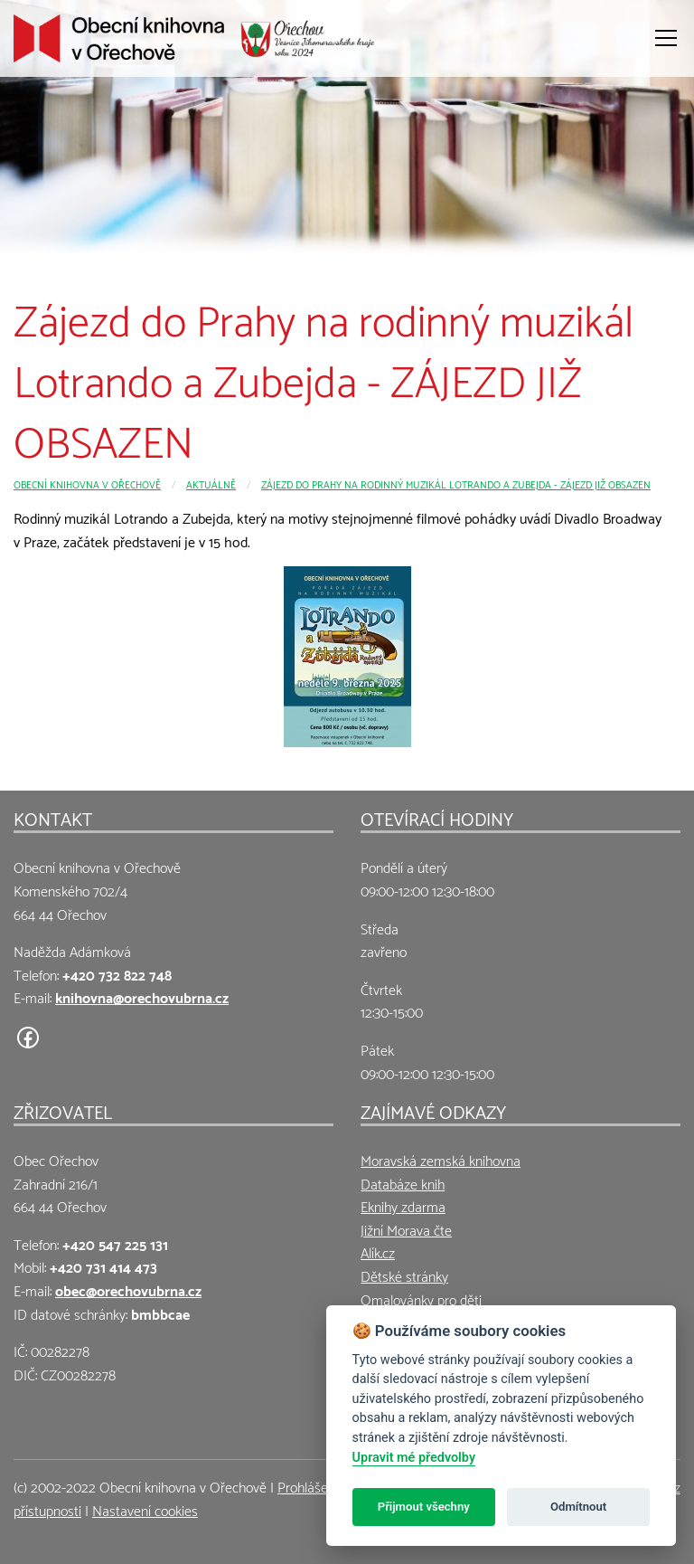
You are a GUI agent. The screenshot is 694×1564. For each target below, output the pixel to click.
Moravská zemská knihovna (440, 1159)
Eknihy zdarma (403, 1205)
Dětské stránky (404, 1275)
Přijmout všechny (424, 1506)
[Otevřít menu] (666, 38)
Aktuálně (211, 483)
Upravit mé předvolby (413, 1457)
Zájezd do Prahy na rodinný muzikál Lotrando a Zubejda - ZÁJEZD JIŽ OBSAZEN (456, 483)
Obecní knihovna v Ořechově (87, 483)
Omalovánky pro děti (421, 1298)
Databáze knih (403, 1183)
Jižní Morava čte (406, 1229)
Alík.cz (378, 1251)
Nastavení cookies (145, 1509)
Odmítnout (578, 1506)
